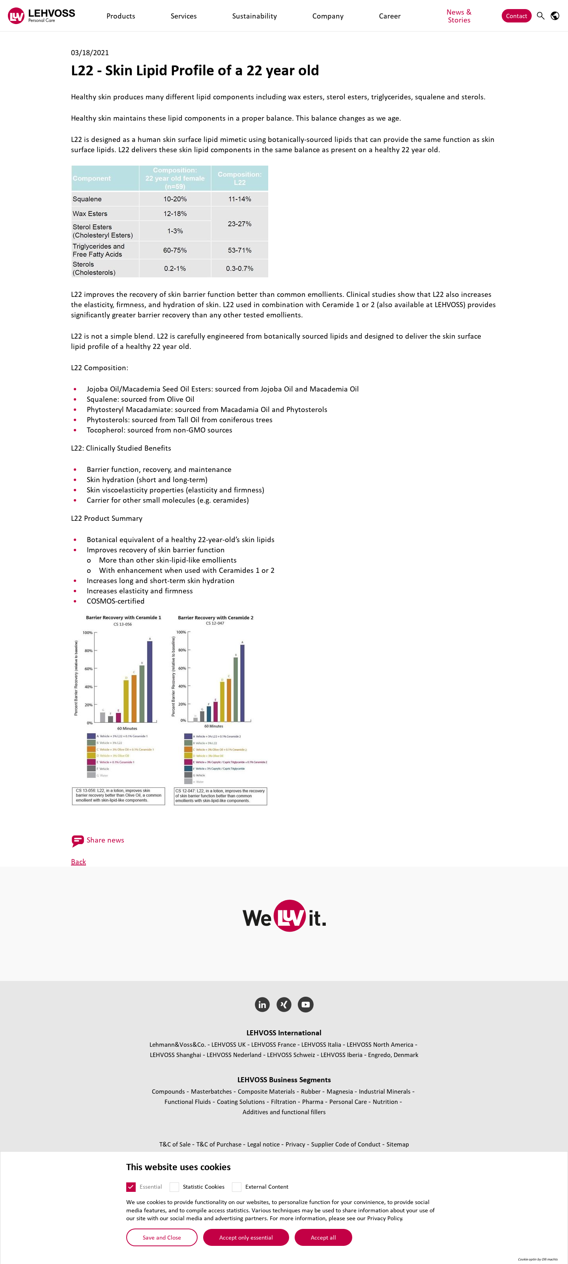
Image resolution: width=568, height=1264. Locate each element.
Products (105, 15)
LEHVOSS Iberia (341, 1054)
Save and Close (162, 1237)
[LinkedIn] (262, 1004)
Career (246, 15)
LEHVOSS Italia (321, 1044)
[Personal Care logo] (41, 15)
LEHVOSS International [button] (284, 1032)
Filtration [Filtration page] (284, 1101)
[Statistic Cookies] (174, 1187)
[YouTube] (305, 1004)
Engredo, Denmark (393, 1054)
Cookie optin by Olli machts (538, 1259)
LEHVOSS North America (380, 1044)
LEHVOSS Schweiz (291, 1054)
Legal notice (264, 1144)
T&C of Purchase (219, 1144)
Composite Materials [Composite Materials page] (267, 1091)
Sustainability (175, 15)
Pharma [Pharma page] (313, 1101)
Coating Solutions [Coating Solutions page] (242, 1101)
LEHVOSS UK (228, 1044)
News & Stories (285, 15)
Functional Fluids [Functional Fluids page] (188, 1101)
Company (216, 15)
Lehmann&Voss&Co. (177, 1044)
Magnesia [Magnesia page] (341, 1091)
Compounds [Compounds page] (169, 1091)
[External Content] (236, 1187)
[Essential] (131, 1187)
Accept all (323, 1237)
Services (137, 15)
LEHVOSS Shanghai (175, 1054)
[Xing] (284, 1004)
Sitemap (398, 1144)
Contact (516, 15)
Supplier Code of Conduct (346, 1144)
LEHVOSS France (273, 1044)
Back (78, 861)
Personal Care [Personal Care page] (348, 1101)
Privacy (296, 1144)
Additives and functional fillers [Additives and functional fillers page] (284, 1111)
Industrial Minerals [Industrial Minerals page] (385, 1091)
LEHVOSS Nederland (234, 1054)
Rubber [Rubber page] (311, 1091)
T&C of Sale (175, 1144)
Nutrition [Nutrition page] (386, 1101)
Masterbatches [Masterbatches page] (212, 1091)
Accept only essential (246, 1237)
